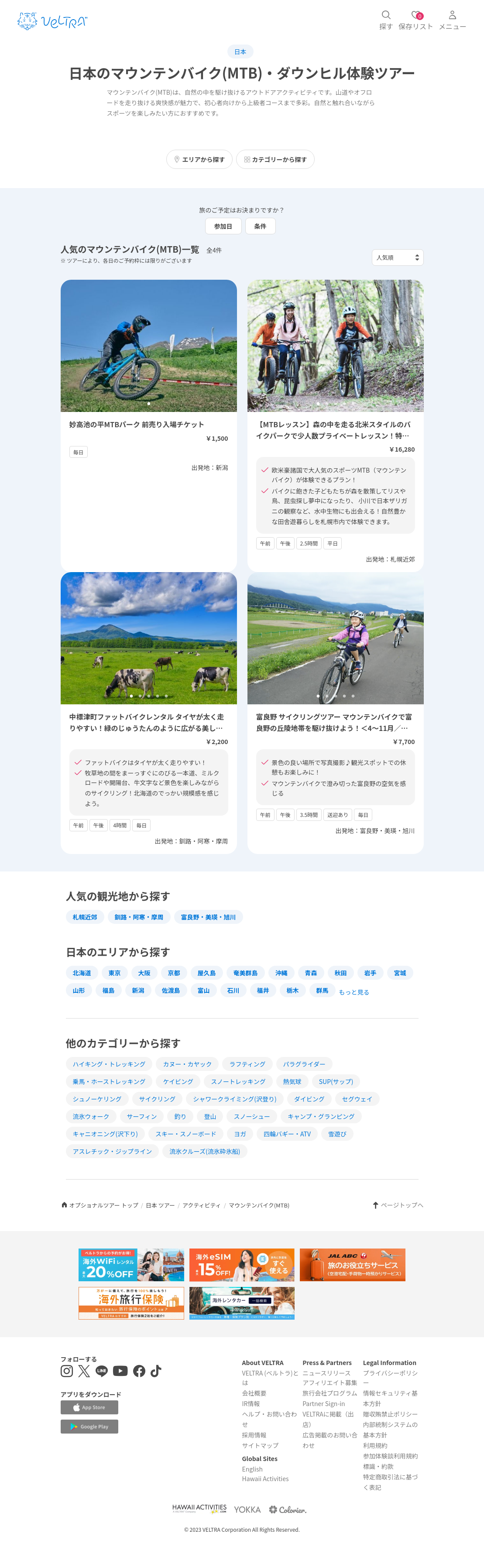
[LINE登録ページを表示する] (102, 1372)
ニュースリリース (326, 1373)
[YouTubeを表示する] (120, 1372)
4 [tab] (344, 404)
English (252, 1469)
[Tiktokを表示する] (156, 1372)
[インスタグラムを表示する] (67, 1372)
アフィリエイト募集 (329, 1382)
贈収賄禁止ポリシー (390, 1414)
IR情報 (251, 1403)
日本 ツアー (160, 1205)
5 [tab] (353, 404)
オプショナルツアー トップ (99, 1205)
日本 (240, 51)
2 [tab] (327, 404)
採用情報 (254, 1435)
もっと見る (354, 992)
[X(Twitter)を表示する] (84, 1372)
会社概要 (254, 1393)
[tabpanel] (335, 346)
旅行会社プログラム (329, 1393)
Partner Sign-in (323, 1403)
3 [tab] (335, 404)
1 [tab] (318, 404)
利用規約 (375, 1445)
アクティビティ (201, 1205)
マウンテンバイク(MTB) (259, 1205)
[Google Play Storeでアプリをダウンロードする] (89, 1427)
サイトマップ (260, 1445)
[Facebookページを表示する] (139, 1372)
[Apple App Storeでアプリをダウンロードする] (89, 1407)
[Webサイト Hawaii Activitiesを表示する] (199, 1509)
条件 (260, 226)
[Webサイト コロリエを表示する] (288, 1509)
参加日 (223, 226)
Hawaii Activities (265, 1478)
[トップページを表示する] (52, 21)
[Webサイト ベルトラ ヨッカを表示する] (247, 1509)
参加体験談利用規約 (390, 1455)
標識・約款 (378, 1466)
